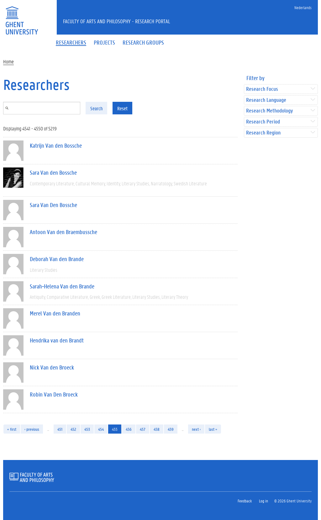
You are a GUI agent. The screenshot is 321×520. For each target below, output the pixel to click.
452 (73, 429)
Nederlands (303, 7)
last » (213, 429)
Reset (122, 108)
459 (171, 429)
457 (142, 429)
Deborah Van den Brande (57, 259)
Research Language (266, 100)
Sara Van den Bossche (53, 172)
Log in (263, 500)
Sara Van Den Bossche (53, 205)
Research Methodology (269, 111)
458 (157, 429)
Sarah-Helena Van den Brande (62, 286)
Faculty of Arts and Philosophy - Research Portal (116, 21)
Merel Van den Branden (55, 313)
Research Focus (262, 89)
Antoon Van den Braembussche (63, 232)
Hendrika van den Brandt (57, 340)
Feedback (245, 500)
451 (59, 429)
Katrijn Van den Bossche (56, 145)
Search (96, 108)
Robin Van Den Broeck (54, 394)
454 (101, 429)
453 (87, 429)
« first (11, 429)
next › (196, 429)
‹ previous (31, 429)
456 (129, 429)
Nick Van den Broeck (52, 367)
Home (8, 61)
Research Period (263, 122)
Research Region (263, 133)
